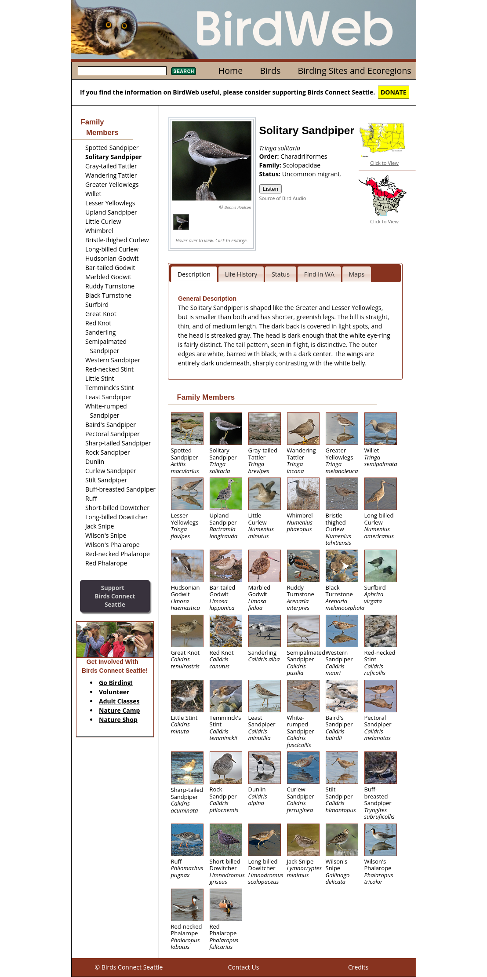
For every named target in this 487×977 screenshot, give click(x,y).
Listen (271, 189)
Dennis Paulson (238, 207)
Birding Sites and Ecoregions (354, 71)
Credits (358, 967)
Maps (357, 274)
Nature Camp (119, 710)
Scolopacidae (302, 165)
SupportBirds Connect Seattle (114, 596)
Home (230, 71)
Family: (271, 165)
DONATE (394, 92)
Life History (241, 274)
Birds (270, 71)
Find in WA (319, 274)
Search (183, 71)
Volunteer (114, 692)
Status (281, 274)
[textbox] (122, 70)
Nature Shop (118, 719)
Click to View (384, 163)
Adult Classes (119, 701)
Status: (270, 174)
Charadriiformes (303, 156)
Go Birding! (116, 682)
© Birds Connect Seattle (129, 967)
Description (194, 274)
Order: (270, 156)
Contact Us (243, 967)
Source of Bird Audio (282, 198)
